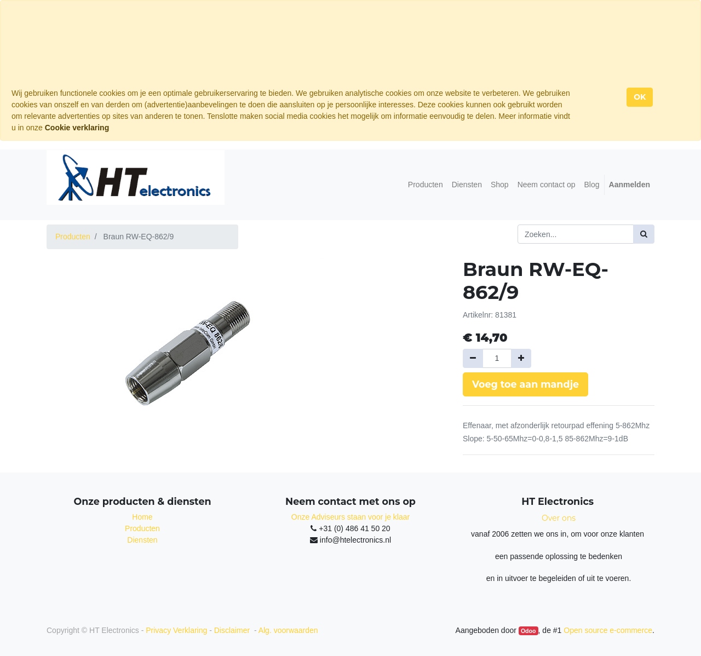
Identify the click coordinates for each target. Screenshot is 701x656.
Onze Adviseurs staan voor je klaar (350, 517)
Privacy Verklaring (176, 630)
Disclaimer (233, 630)
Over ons (559, 518)
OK (640, 97)
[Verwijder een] (473, 358)
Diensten (142, 540)
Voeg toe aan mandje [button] (525, 384)
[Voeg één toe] (521, 358)
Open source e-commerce (608, 630)
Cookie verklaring (77, 127)
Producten (72, 236)
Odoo (528, 631)
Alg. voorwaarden (288, 630)
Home (142, 517)
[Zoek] (643, 234)
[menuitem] (425, 185)
